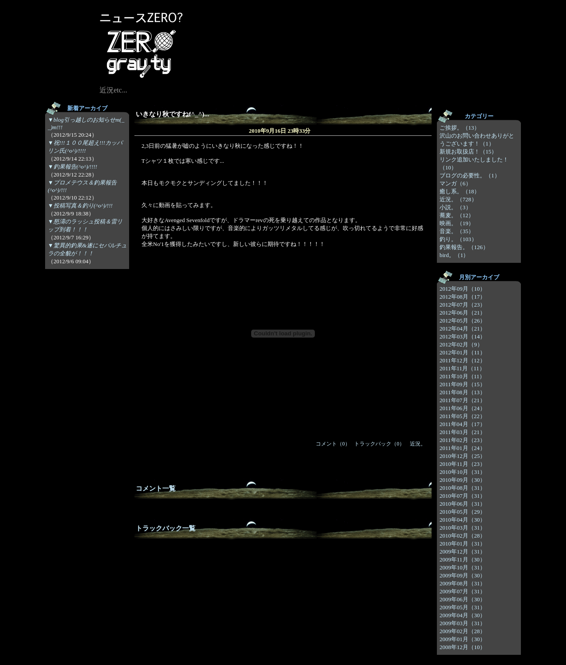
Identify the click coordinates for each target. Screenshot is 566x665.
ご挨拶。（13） (460, 127)
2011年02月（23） (463, 440)
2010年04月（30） (463, 519)
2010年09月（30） (463, 480)
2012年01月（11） (463, 352)
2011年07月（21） (463, 400)
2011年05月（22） (463, 416)
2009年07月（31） (463, 591)
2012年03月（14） (463, 336)
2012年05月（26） (463, 320)
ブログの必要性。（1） (470, 175)
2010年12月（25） (463, 456)
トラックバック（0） (379, 444)
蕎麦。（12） (457, 215)
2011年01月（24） (463, 448)
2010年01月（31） (463, 543)
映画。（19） (457, 223)
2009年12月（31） (463, 551)
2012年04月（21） (463, 328)
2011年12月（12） (463, 360)
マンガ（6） (455, 183)
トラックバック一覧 (165, 528)
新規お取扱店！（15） (468, 151)
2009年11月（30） (463, 559)
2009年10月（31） (463, 567)
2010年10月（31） (463, 472)
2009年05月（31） (463, 607)
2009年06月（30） (463, 599)
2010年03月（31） (463, 527)
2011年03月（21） (463, 432)
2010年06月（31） (463, 503)
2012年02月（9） (461, 344)
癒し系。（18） (460, 191)
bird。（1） (454, 255)
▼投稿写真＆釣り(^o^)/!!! (80, 205)
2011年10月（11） (462, 376)
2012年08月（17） (463, 296)
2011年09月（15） (463, 384)
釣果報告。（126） (464, 247)
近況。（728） (458, 199)
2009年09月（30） (463, 575)
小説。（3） (455, 207)
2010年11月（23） (463, 464)
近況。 (418, 444)
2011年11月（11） (462, 368)
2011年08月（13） (463, 392)
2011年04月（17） (463, 424)
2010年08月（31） (463, 487)
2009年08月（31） (463, 583)
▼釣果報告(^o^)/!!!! (72, 166)
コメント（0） (333, 444)
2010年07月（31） (463, 495)
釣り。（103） (458, 239)
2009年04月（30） (463, 615)
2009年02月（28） (463, 631)
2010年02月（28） (463, 535)
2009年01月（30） (463, 639)
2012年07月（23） (463, 304)
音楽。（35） (457, 231)
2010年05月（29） (463, 511)
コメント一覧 (156, 488)
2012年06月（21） (463, 312)
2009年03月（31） (463, 623)
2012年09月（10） (463, 288)
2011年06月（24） (463, 408)
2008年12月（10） (463, 647)
